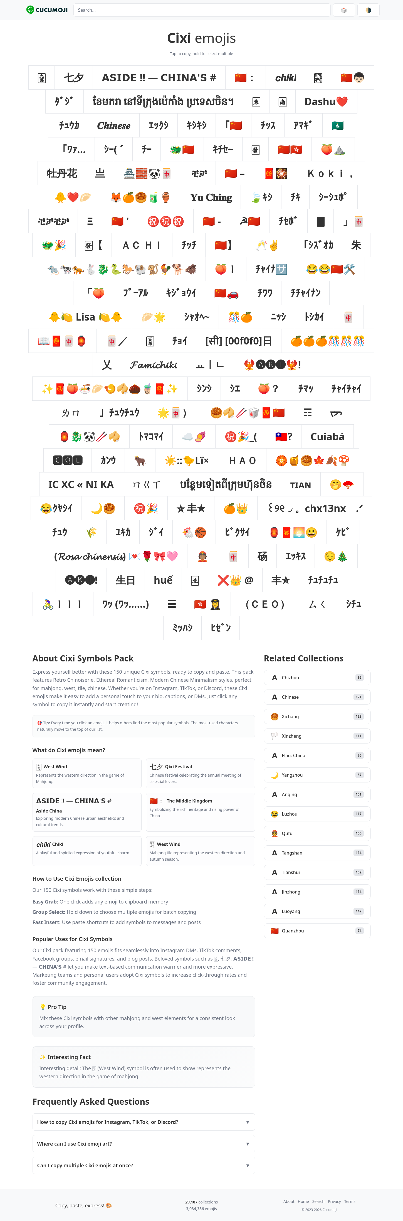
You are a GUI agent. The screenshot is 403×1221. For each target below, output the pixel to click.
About (289, 1201)
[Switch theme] (368, 10)
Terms (349, 1201)
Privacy (334, 1201)
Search (318, 1201)
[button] (41, 77)
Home (303, 1201)
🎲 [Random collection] (344, 10)
